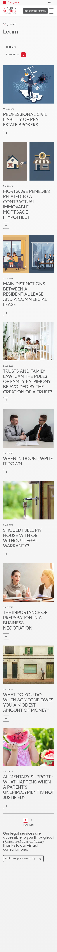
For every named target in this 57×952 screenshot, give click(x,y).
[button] (51, 11)
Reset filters (12, 54)
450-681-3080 (17, 909)
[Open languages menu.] (52, 2)
